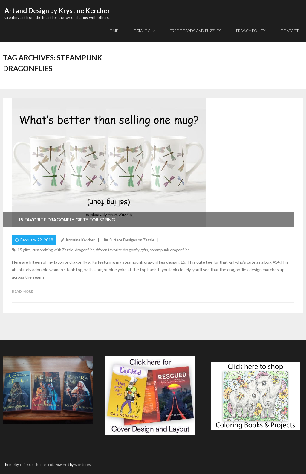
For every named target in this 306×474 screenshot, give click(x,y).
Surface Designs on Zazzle (131, 240)
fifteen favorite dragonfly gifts (122, 249)
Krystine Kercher (80, 240)
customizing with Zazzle (52, 249)
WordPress (83, 464)
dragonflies (84, 249)
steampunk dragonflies (169, 249)
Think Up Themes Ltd (36, 464)
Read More (22, 291)
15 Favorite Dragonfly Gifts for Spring (66, 219)
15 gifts (23, 249)
